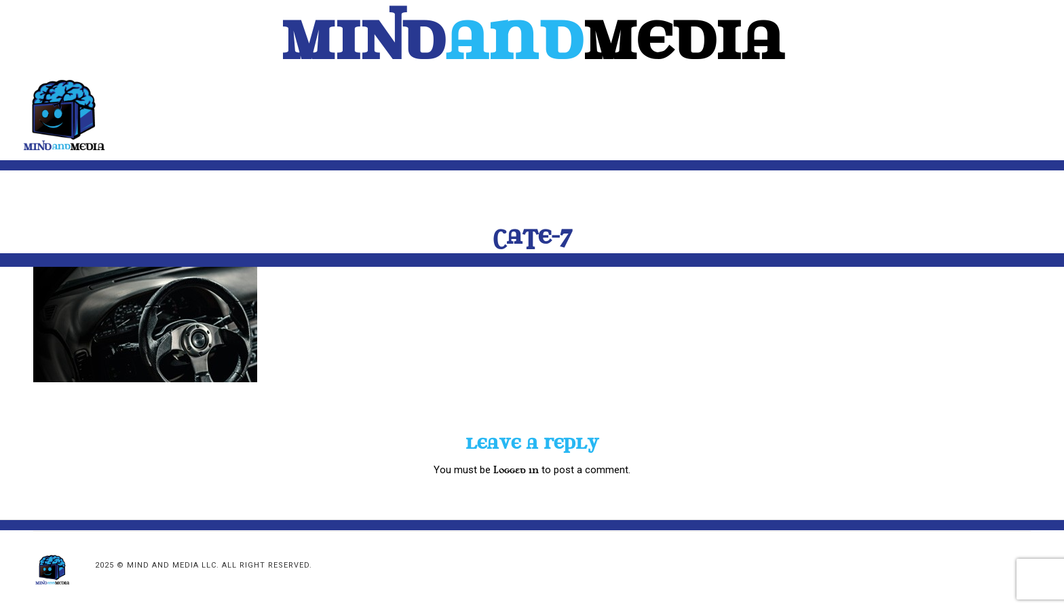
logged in (516, 470)
